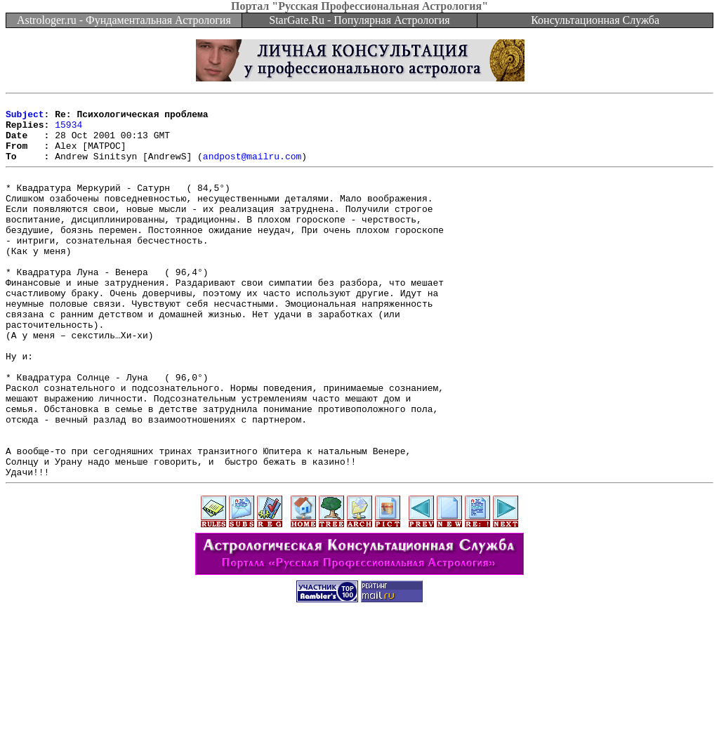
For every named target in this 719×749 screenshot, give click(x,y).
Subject (25, 118)
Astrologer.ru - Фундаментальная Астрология (124, 20)
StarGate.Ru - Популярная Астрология (359, 20)
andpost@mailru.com (252, 168)
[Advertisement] (359, 717)
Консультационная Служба (595, 20)
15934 (68, 130)
